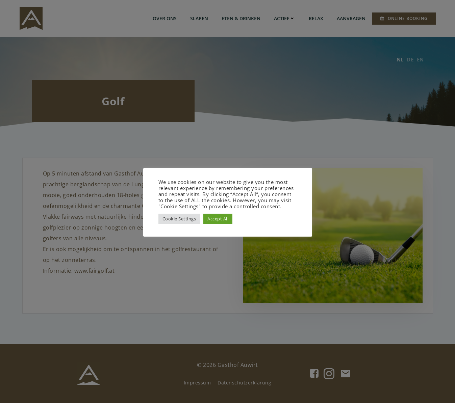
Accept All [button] (217, 219)
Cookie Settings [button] (179, 219)
